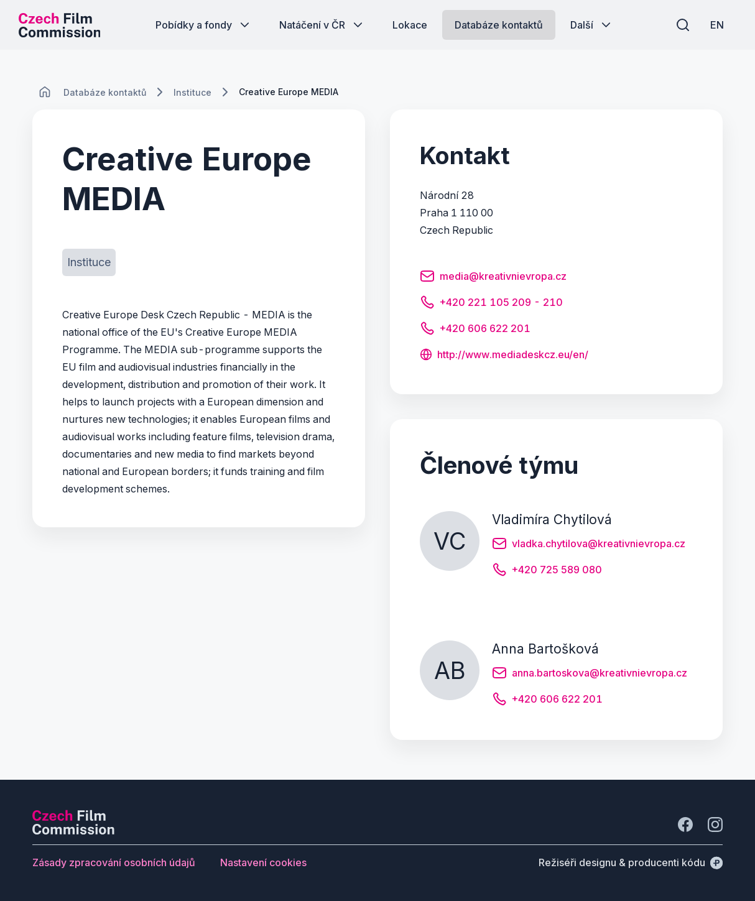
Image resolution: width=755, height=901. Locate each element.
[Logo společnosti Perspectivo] (73, 831)
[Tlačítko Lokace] (410, 25)
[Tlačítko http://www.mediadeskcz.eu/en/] (504, 355)
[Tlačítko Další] (592, 25)
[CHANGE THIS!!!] (44, 92)
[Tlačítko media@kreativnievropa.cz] (493, 278)
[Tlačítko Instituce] (89, 262)
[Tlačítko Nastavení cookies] (263, 862)
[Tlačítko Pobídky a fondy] (203, 25)
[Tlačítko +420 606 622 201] (475, 330)
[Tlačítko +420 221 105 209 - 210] (491, 304)
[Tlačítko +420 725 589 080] (547, 571)
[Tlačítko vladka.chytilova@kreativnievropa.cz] (588, 545)
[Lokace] (104, 92)
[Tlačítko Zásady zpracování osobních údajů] (113, 862)
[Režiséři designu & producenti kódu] (631, 862)
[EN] (717, 25)
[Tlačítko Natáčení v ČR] (322, 25)
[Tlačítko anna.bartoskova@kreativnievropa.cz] (589, 674)
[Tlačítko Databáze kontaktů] (498, 25)
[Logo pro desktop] (60, 24)
